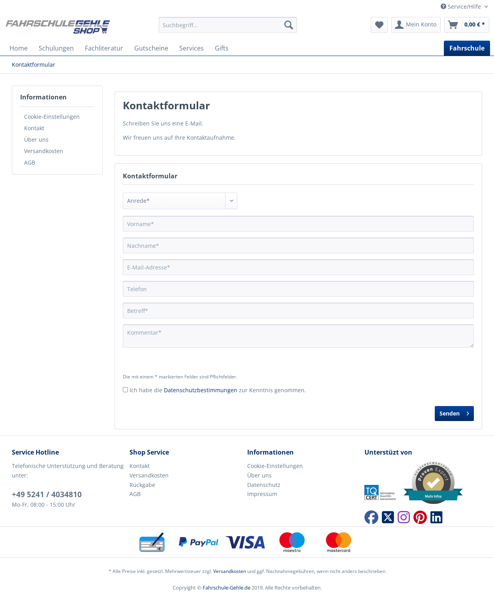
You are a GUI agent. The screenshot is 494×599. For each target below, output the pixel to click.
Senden (454, 412)
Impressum (262, 494)
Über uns (36, 139)
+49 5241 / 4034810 (47, 494)
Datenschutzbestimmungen (200, 390)
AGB (29, 162)
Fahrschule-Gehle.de (226, 587)
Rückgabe (142, 485)
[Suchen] (288, 25)
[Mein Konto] (416, 25)
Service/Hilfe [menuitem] (462, 6)
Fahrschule (467, 48)
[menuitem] (228, 28)
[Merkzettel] (379, 25)
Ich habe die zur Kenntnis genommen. (218, 390)
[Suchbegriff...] (228, 25)
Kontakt (34, 128)
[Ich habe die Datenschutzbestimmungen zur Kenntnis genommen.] (125, 389)
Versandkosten (43, 151)
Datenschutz (263, 485)
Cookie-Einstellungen (52, 116)
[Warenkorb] (466, 25)
